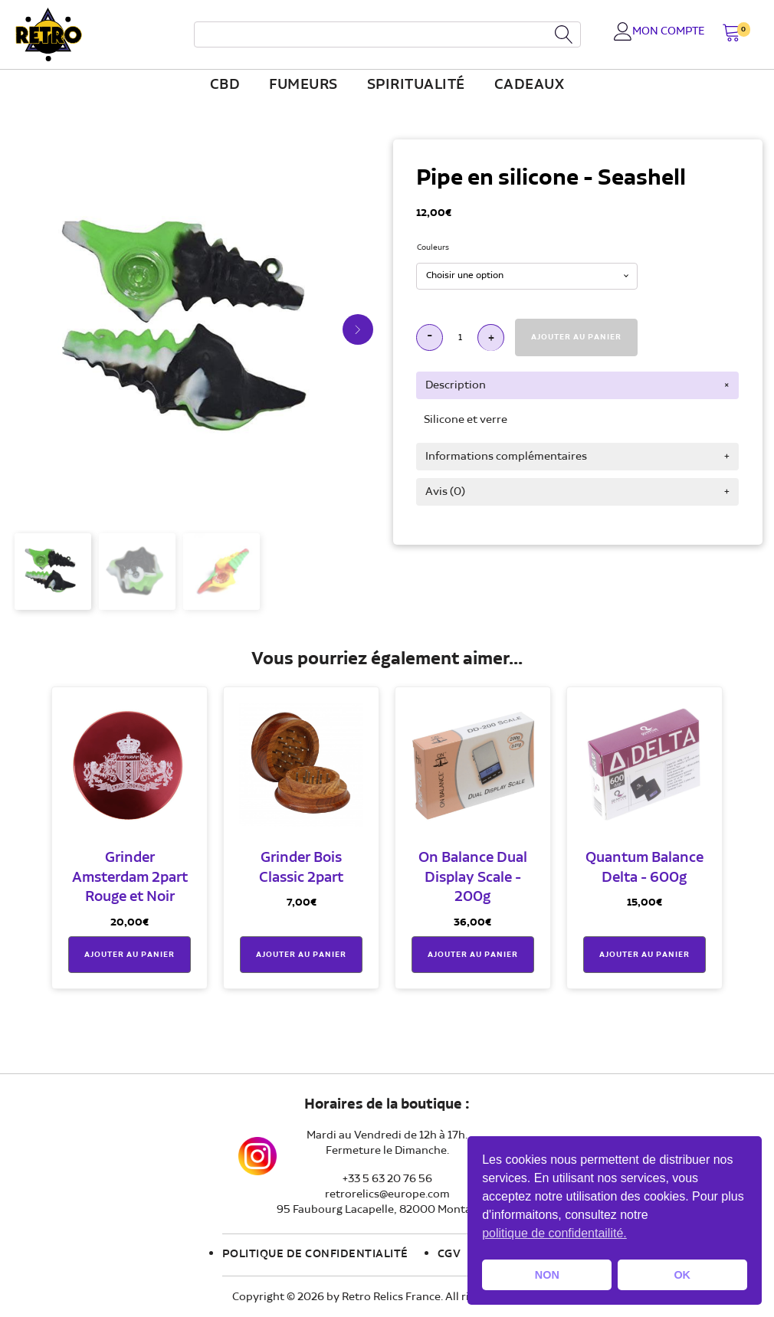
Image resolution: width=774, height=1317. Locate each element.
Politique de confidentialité (315, 1254)
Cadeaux (529, 85)
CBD (225, 85)
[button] (731, 34)
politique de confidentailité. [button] (554, 1233)
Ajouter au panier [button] (129, 954)
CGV (449, 1254)
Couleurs (433, 247)
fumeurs (303, 85)
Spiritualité (416, 85)
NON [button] (547, 1275)
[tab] (577, 385)
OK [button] (682, 1275)
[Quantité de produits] (460, 337)
